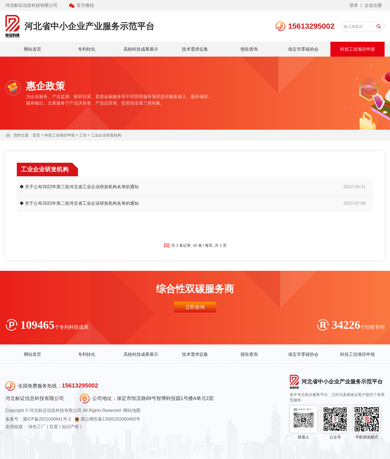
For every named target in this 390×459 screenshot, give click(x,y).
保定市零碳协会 (303, 49)
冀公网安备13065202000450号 (111, 419)
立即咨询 (195, 307)
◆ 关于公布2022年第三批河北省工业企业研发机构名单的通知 (79, 186)
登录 (353, 5)
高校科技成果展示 (140, 49)
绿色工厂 (37, 426)
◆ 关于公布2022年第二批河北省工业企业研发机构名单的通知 (79, 203)
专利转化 (86, 49)
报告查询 (249, 49)
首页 (36, 135)
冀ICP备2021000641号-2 (47, 419)
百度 (53, 426)
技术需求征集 (195, 49)
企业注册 (373, 5)
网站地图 (132, 410)
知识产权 (70, 426)
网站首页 (32, 49)
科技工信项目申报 (357, 49)
